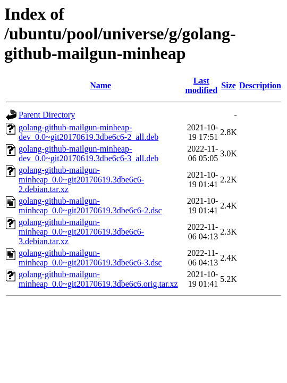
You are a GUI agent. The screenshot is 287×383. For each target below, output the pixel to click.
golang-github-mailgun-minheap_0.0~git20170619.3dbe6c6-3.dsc (90, 257)
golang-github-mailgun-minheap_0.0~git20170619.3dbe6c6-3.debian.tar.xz (81, 232)
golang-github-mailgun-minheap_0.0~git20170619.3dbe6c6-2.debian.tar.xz (81, 179)
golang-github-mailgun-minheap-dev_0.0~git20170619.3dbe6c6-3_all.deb (88, 153)
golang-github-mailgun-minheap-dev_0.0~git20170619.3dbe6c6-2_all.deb (88, 132)
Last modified (201, 85)
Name (100, 85)
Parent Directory (47, 114)
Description (260, 85)
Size (228, 85)
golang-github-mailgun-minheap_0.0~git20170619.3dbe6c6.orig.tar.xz (98, 279)
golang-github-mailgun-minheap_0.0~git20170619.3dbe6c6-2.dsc (90, 205)
